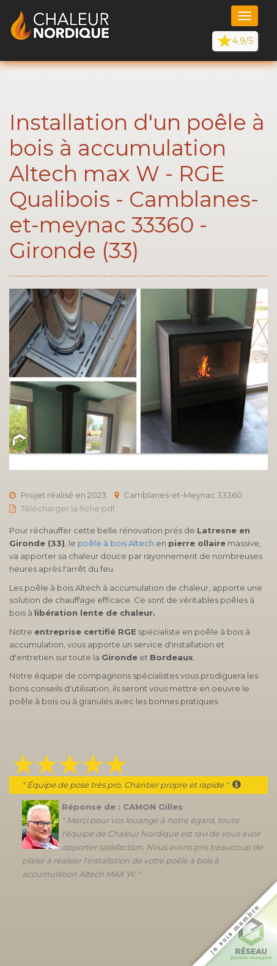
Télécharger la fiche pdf (68, 508)
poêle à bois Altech (116, 543)
